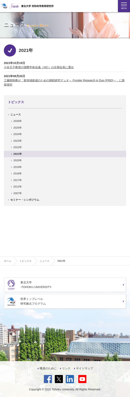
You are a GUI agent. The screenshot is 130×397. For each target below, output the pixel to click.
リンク (66, 368)
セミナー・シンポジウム (24, 199)
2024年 (17, 134)
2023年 (17, 140)
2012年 (17, 186)
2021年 (17, 153)
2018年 (17, 173)
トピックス (16, 102)
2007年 (17, 193)
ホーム (7, 261)
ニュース (15, 114)
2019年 (17, 167)
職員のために (48, 368)
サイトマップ (84, 368)
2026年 (17, 121)
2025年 (17, 127)
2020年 (17, 160)
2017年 (17, 180)
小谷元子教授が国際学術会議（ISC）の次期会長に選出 (39, 67)
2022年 (17, 147)
